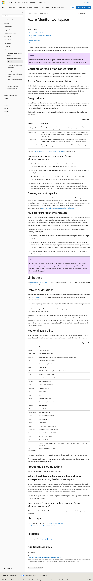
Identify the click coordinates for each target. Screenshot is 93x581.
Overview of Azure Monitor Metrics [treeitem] (14, 54)
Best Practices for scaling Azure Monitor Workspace (49, 151)
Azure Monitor (44, 13)
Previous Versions (16, 580)
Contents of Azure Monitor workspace (39, 33)
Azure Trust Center (37, 297)
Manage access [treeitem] (12, 71)
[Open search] (84, 2)
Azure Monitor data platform (54, 523)
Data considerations (34, 40)
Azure (35, 13)
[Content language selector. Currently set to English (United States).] (9, 575)
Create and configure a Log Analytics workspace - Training (44, 557)
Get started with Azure (83, 7)
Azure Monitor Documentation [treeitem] (12, 20)
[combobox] (12, 16)
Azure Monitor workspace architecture (40, 35)
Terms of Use (65, 580)
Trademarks (75, 580)
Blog (24, 580)
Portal (72, 7)
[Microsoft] (3, 2)
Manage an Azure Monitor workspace (43, 526)
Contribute (32, 580)
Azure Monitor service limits (39, 282)
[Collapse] (22, 12)
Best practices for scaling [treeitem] (15, 79)
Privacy (39, 580)
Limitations (32, 38)
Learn (29, 13)
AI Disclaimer (5, 580)
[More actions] (88, 13)
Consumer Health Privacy (52, 580)
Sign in (89, 2)
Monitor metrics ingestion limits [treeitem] (15, 75)
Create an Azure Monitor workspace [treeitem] (15, 66)
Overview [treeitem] (7, 46)
